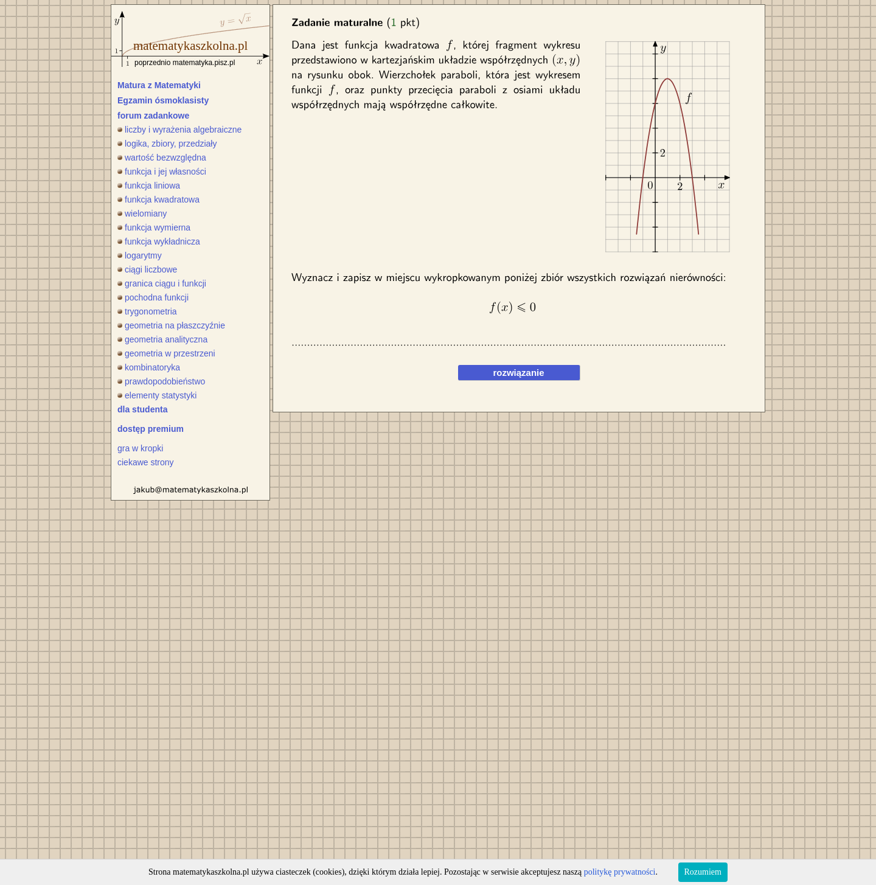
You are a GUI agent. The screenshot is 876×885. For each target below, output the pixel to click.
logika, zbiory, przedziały (167, 143)
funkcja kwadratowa (158, 199)
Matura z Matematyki (159, 85)
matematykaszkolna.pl (190, 45)
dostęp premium (150, 429)
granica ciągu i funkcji (161, 283)
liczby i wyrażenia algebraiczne (179, 129)
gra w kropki (140, 448)
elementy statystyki (156, 395)
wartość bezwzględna (161, 157)
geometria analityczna (162, 339)
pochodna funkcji (153, 297)
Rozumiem (702, 871)
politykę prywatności (620, 871)
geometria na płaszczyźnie (171, 325)
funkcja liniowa (148, 185)
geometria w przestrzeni (166, 353)
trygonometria (147, 311)
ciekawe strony (145, 462)
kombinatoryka (148, 367)
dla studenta (142, 409)
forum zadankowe (153, 115)
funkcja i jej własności (161, 171)
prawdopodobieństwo (161, 381)
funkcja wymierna (153, 227)
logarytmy (139, 255)
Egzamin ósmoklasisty (163, 100)
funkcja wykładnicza (158, 241)
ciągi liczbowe (147, 269)
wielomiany (142, 213)
